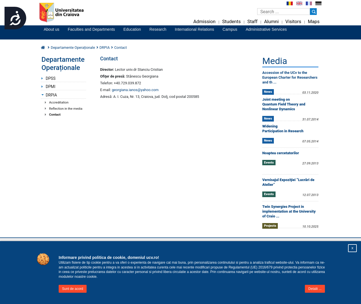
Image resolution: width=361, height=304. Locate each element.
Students (231, 21)
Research (157, 29)
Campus (230, 29)
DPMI (50, 86)
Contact (55, 114)
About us (51, 29)
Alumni (271, 21)
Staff (252, 21)
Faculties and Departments (91, 29)
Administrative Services (266, 29)
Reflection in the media (65, 109)
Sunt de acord (72, 289)
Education (132, 29)
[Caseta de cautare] (283, 11)
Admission (204, 21)
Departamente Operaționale (73, 47)
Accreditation (59, 102)
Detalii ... (315, 289)
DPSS (51, 78)
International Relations (194, 29)
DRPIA (105, 47)
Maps (314, 21)
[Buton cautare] (313, 11)
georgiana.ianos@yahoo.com (135, 90)
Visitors (293, 21)
